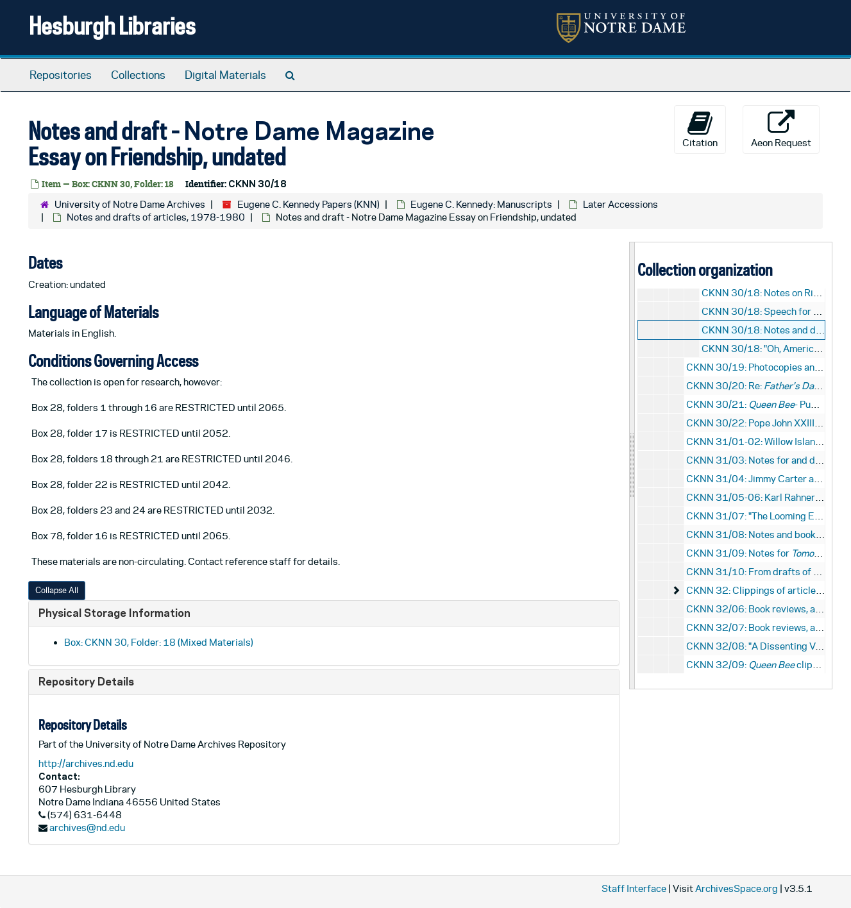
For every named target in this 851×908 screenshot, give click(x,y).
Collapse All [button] (56, 590)
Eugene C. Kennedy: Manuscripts (481, 204)
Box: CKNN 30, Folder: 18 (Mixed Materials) (158, 642)
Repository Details (86, 681)
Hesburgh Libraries (112, 25)
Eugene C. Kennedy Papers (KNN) (308, 204)
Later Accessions (620, 204)
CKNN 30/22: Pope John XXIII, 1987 (765, 422)
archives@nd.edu (87, 827)
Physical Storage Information (114, 613)
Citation (700, 129)
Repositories (60, 75)
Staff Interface (634, 888)
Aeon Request (781, 129)
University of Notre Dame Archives (130, 204)
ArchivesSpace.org (736, 888)
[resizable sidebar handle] (632, 465)
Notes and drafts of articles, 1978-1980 (156, 217)
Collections (138, 75)
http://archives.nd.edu (85, 763)
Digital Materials (225, 75)
